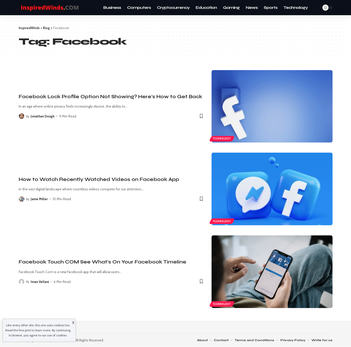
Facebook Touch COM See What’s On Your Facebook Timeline (102, 262)
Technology (222, 138)
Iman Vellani (40, 282)
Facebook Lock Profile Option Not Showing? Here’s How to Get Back (110, 96)
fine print (25, 330)
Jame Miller (39, 199)
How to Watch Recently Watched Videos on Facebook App (99, 179)
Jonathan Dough (43, 116)
